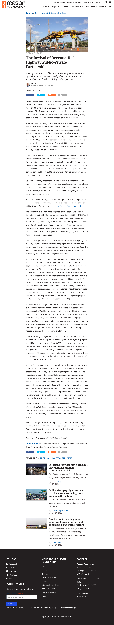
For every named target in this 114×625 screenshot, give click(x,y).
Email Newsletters (49, 577)
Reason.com (91, 6)
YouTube (11, 575)
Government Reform (45, 13)
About (46, 6)
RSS (9, 578)
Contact (45, 570)
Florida (62, 13)
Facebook (11, 564)
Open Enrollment (89, 2)
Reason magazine (49, 592)
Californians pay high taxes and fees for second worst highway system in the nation (66, 493)
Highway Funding (61, 458)
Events (98, 2)
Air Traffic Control (59, 2)
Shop (44, 596)
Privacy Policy (82, 593)
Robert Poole (33, 443)
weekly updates (16, 589)
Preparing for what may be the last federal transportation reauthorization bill (68, 467)
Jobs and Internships (50, 585)
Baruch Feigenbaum (60, 510)
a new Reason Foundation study (68, 206)
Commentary (34, 53)
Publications (77, 6)
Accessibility (82, 596)
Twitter (10, 567)
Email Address (15, 593)
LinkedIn (11, 571)
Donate (102, 6)
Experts (55, 6)
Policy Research (48, 588)
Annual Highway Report (74, 2)
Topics (65, 6)
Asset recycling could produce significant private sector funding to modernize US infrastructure (68, 522)
